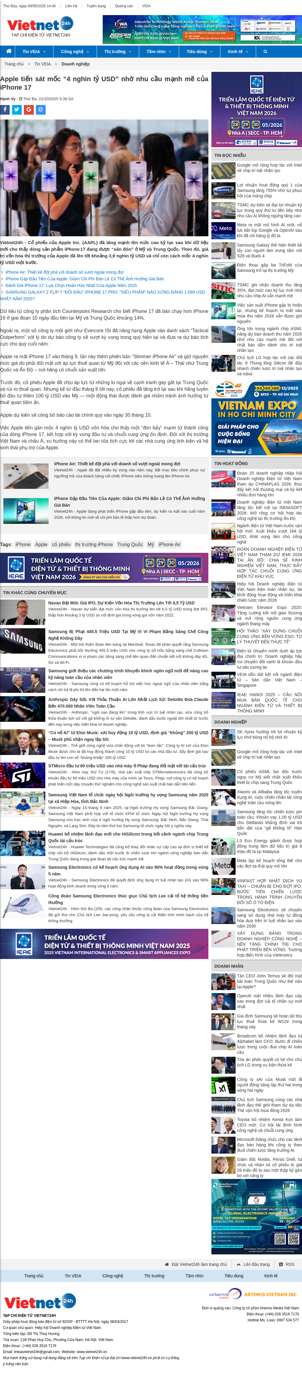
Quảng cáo (124, 6)
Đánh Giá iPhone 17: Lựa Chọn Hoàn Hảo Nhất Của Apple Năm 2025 (71, 285)
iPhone (23, 544)
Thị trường (117, 51)
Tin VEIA (34, 51)
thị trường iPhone (94, 544)
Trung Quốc (130, 544)
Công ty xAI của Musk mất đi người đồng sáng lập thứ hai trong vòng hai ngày (269, 1085)
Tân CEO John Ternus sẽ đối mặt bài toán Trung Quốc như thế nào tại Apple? (269, 981)
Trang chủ (14, 64)
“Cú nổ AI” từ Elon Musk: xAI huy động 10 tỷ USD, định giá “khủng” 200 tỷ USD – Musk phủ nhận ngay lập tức (128, 736)
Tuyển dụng (96, 6)
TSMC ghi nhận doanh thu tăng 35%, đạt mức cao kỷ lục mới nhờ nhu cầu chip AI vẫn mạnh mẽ (269, 290)
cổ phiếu (61, 544)
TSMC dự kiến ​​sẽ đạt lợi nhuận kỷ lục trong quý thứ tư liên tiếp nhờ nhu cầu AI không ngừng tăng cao (269, 210)
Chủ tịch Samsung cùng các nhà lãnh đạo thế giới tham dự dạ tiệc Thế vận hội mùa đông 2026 (269, 1105)
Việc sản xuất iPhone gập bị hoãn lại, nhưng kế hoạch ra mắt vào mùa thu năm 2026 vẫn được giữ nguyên (269, 313)
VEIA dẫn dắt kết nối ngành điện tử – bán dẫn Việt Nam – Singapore (269, 680)
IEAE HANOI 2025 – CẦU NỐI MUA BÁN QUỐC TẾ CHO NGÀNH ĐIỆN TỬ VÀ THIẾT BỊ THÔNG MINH (269, 702)
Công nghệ (75, 51)
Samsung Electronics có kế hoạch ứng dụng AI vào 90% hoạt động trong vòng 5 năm (128, 870)
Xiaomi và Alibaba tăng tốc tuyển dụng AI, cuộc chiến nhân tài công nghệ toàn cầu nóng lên (269, 797)
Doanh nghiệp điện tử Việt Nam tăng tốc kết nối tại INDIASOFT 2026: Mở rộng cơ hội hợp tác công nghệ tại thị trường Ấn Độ (269, 510)
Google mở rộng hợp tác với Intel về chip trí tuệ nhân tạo (269, 168)
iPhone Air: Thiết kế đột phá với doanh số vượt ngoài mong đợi (64, 272)
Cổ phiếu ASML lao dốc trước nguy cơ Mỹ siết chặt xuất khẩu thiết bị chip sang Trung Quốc (269, 777)
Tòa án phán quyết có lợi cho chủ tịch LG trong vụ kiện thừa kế (269, 1062)
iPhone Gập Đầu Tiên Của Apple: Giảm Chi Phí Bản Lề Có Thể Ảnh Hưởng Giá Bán (84, 278)
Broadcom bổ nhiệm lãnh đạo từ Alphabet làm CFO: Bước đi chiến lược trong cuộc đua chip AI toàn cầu (269, 1044)
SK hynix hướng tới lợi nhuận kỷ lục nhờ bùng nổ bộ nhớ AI (269, 734)
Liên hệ (71, 6)
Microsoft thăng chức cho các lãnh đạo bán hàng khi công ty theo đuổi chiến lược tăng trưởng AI (269, 1145)
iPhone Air (170, 544)
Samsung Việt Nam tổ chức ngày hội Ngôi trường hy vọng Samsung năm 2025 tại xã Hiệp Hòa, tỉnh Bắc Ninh (128, 798)
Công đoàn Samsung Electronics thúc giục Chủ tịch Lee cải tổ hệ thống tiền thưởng (128, 899)
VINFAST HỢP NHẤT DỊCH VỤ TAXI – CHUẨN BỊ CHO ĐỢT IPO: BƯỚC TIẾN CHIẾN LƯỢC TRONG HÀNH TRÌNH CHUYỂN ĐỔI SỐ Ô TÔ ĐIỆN (269, 891)
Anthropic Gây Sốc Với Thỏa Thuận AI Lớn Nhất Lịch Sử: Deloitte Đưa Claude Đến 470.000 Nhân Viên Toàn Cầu (128, 703)
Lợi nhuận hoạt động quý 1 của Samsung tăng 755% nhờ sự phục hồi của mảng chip (269, 190)
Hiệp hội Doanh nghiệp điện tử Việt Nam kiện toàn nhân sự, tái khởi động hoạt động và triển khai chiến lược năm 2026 (269, 592)
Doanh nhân (228, 966)
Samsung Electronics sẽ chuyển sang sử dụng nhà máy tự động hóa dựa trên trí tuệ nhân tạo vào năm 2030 (269, 917)
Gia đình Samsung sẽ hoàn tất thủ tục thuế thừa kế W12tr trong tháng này (269, 1021)
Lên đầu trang (257, 1264)
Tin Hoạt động (231, 463)
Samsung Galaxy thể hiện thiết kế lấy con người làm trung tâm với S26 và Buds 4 (269, 250)
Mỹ (151, 544)
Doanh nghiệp (230, 722)
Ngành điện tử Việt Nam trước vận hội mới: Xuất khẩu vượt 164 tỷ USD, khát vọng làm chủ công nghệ (269, 533)
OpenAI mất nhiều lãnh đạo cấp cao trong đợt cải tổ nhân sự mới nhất (269, 1001)
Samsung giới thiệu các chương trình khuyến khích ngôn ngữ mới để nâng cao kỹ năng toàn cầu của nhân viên (128, 674)
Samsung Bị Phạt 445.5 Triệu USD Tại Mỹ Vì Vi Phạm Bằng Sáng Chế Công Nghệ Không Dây (128, 635)
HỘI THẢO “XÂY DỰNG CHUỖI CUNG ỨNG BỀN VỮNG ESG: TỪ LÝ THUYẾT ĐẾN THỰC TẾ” (269, 636)
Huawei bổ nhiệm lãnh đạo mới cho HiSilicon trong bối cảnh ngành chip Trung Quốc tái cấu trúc (128, 837)
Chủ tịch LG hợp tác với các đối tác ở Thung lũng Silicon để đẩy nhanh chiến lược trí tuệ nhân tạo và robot (269, 365)
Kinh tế (238, 51)
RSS (290, 1264)
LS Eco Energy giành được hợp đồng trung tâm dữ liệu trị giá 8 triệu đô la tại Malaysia (269, 846)
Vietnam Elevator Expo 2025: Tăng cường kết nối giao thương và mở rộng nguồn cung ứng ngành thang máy (269, 615)
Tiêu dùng (200, 51)
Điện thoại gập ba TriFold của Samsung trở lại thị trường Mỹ (269, 268)
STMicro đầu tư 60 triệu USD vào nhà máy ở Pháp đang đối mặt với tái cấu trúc (127, 765)
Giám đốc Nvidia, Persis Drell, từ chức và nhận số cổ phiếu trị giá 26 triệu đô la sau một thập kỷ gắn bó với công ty (269, 1167)
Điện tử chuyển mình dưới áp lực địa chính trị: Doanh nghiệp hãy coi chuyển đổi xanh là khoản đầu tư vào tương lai (269, 659)
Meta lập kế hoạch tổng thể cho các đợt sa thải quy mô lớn (269, 863)
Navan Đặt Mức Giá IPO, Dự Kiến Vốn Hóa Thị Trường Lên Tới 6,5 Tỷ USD (121, 602)
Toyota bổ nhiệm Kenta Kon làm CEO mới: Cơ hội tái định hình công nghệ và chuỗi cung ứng (269, 1125)
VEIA (146, 6)
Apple (41, 544)
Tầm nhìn (159, 51)
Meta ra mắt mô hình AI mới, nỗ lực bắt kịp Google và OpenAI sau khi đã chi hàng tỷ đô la (269, 230)
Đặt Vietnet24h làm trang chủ (199, 1264)
